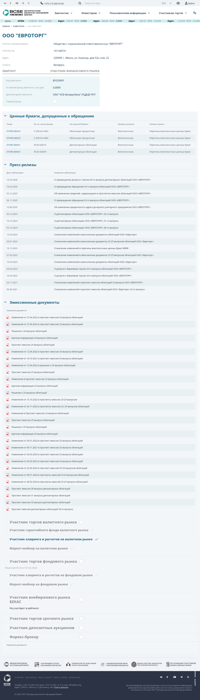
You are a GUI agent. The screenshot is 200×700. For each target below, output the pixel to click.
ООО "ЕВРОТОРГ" (35, 26)
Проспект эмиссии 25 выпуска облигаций (30, 420)
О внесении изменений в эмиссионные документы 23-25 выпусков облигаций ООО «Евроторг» (103, 241)
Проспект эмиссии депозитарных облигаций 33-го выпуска (40, 509)
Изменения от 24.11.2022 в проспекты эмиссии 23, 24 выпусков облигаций (48, 406)
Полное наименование (15, 43)
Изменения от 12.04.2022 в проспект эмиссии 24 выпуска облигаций (45, 351)
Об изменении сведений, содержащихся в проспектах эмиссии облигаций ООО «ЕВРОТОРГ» (102, 193)
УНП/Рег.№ (8, 50)
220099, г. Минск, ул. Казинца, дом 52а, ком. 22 (81, 58)
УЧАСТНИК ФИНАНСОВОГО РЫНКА (74, 71)
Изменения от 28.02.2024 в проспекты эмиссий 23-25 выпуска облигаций (47, 481)
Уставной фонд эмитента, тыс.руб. (25, 87)
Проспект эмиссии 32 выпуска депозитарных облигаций (38, 502)
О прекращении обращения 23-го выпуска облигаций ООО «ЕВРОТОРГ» (91, 200)
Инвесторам (89, 13)
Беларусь (59, 65)
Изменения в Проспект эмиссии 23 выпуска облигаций (38, 413)
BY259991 (58, 80)
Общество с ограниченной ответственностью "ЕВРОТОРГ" (88, 44)
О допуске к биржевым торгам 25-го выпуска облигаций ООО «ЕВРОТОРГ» (93, 268)
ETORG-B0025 (13, 138)
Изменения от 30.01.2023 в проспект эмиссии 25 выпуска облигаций (45, 440)
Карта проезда (61, 687)
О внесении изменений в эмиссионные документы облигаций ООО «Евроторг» (95, 234)
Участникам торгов (171, 13)
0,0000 (57, 87)
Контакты (31, 677)
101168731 (60, 51)
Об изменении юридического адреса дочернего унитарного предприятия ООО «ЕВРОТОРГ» (102, 207)
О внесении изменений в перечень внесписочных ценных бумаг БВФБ (91, 248)
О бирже (19, 677)
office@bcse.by (74, 685)
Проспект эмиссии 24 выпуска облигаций (30, 344)
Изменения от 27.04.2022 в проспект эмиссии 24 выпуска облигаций (45, 317)
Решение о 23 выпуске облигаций (27, 392)
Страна (6, 64)
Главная (6, 26)
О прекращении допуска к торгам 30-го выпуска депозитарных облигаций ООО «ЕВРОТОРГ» (102, 179)
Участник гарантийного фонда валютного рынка (49, 530)
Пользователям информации (128, 13)
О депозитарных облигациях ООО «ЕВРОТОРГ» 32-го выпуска (86, 214)
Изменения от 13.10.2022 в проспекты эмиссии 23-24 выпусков (42, 399)
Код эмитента (13, 80)
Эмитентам (62, 13)
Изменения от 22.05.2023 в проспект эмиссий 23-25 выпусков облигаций (47, 468)
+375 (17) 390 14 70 (53, 685)
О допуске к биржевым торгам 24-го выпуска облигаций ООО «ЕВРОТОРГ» (93, 275)
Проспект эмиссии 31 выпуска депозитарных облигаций (38, 495)
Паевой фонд (13, 101)
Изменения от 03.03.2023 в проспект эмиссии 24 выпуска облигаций (45, 461)
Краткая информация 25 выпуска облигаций (32, 433)
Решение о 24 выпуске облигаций (27, 331)
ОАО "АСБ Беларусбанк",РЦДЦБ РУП (74, 94)
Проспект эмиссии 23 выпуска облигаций (30, 372)
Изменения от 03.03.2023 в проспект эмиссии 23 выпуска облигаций (45, 454)
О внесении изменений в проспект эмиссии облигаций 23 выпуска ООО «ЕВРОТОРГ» (98, 282)
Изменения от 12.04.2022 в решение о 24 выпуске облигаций (41, 365)
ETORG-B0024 (13, 131)
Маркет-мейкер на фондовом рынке (39, 584)
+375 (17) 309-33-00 (54, 3)
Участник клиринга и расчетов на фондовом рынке (51, 575)
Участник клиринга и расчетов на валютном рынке (51, 539)
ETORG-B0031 (13, 144)
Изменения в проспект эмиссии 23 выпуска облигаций (37, 379)
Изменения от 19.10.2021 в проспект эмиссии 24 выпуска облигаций (45, 358)
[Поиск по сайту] (120, 3)
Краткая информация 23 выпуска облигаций (32, 385)
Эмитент (9, 71)
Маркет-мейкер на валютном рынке (39, 548)
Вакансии (74, 677)
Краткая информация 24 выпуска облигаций (32, 337)
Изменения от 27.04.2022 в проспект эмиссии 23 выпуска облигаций (45, 324)
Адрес (5, 57)
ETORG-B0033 (13, 151)
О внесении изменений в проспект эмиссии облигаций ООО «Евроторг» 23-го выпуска (99, 289)
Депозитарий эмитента (19, 94)
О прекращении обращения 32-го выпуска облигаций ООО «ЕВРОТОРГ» (91, 186)
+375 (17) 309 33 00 (31, 685)
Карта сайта (61, 677)
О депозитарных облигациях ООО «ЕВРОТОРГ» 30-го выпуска (86, 227)
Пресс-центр (45, 677)
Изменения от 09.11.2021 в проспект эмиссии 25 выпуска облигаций (45, 447)
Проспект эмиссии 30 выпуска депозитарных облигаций (38, 488)
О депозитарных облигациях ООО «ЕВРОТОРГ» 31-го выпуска (86, 220)
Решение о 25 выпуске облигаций (27, 427)
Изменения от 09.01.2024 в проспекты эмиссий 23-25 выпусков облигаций (48, 475)
